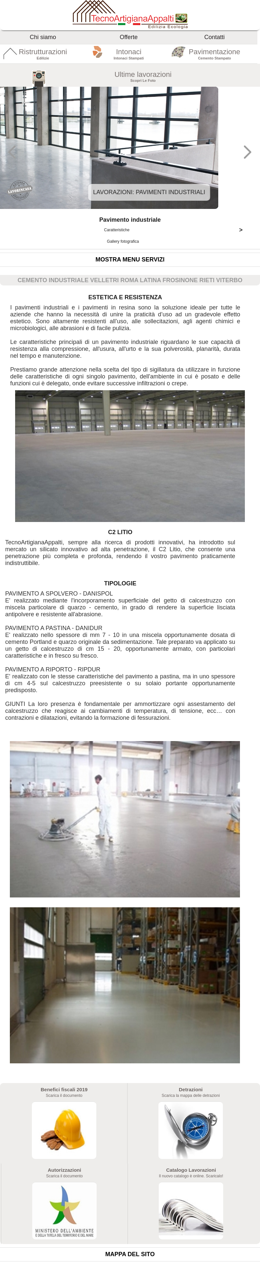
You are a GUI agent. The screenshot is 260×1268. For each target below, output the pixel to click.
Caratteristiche (175, 230)
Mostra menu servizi (129, 259)
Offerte (129, 37)
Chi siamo (43, 37)
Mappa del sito (129, 1254)
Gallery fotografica (123, 241)
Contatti (214, 37)
